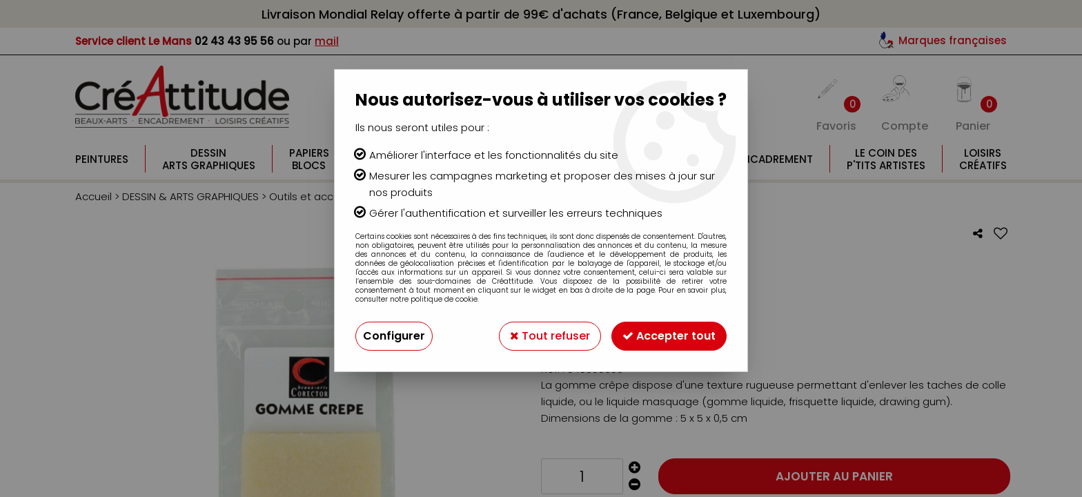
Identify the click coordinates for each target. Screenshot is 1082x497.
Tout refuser (550, 336)
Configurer (394, 336)
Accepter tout (669, 336)
